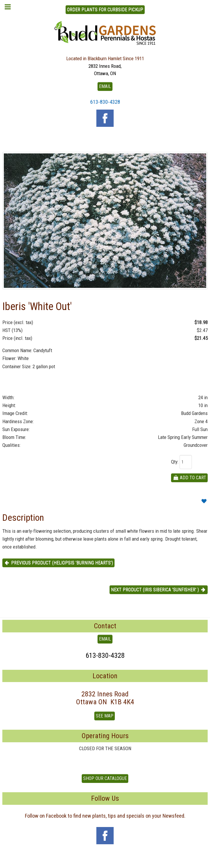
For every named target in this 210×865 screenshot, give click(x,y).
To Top (105, 858)
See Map (104, 716)
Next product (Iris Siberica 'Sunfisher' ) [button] (158, 589)
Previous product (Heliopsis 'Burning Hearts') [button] (58, 562)
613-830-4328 (105, 102)
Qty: (174, 462)
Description (23, 517)
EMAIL (105, 86)
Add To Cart (189, 477)
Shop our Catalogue (105, 778)
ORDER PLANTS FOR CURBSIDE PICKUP (105, 9)
